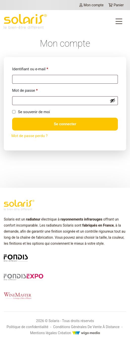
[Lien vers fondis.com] (16, 258)
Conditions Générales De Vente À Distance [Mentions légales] (86, 327)
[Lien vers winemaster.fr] (17, 295)
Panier (116, 5)
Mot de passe (25, 90)
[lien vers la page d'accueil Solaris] (25, 21)
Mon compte (91, 5)
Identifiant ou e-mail (30, 69)
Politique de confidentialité (27, 327)
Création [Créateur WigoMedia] (79, 333)
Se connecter (65, 124)
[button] (11, 333)
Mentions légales (43, 333)
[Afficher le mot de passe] (112, 100)
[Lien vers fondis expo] (23, 277)
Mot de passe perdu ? (29, 136)
